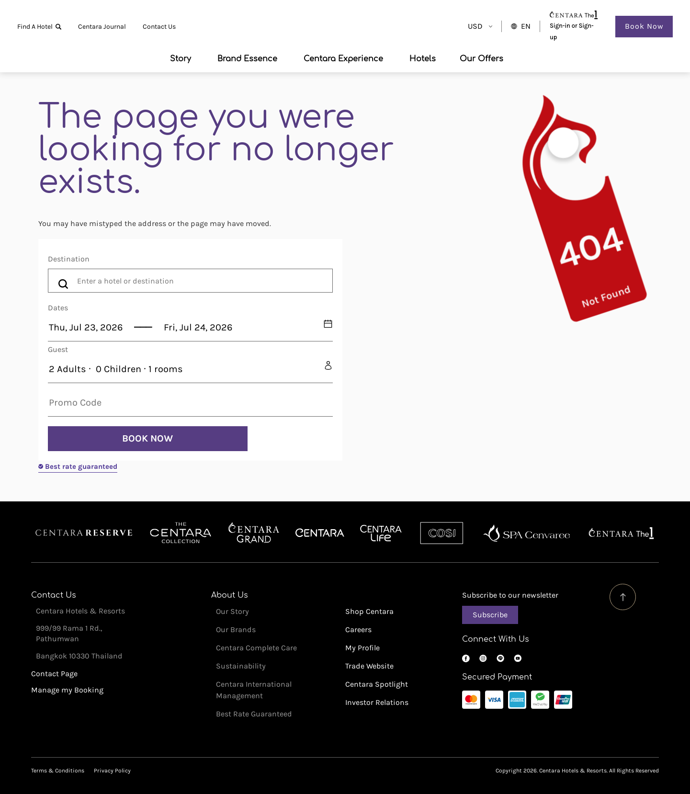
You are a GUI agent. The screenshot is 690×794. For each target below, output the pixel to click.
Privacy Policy (112, 770)
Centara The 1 (621, 533)
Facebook (466, 658)
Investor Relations (376, 702)
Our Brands (236, 629)
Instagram (483, 658)
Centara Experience (343, 59)
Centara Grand (254, 533)
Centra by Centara (381, 533)
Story (180, 59)
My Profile (362, 647)
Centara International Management (254, 690)
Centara (320, 533)
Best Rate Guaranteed (254, 713)
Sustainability (241, 665)
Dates (58, 307)
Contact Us (159, 27)
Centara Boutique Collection (180, 533)
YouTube (517, 658)
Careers (358, 629)
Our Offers (481, 59)
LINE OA (500, 658)
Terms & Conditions (57, 770)
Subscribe (490, 614)
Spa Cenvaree (527, 533)
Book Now (644, 26)
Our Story (232, 611)
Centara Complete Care (256, 647)
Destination (69, 258)
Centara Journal (102, 27)
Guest (58, 349)
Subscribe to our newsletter (510, 595)
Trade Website (369, 665)
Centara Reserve (84, 533)
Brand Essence (247, 59)
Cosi (441, 533)
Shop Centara (369, 611)
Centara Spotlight (376, 684)
